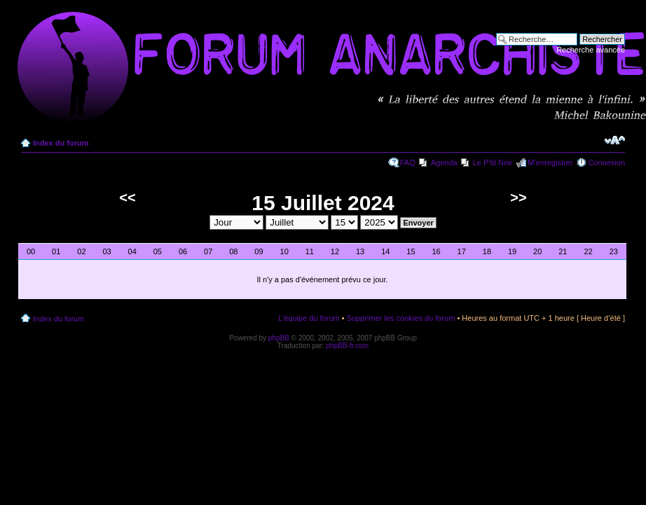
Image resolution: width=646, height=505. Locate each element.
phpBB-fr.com (348, 346)
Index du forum (60, 143)
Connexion (606, 162)
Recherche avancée (590, 50)
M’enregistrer (550, 162)
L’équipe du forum (308, 318)
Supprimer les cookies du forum (401, 318)
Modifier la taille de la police (615, 140)
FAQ (407, 162)
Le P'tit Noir (493, 162)
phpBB (278, 338)
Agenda (444, 162)
